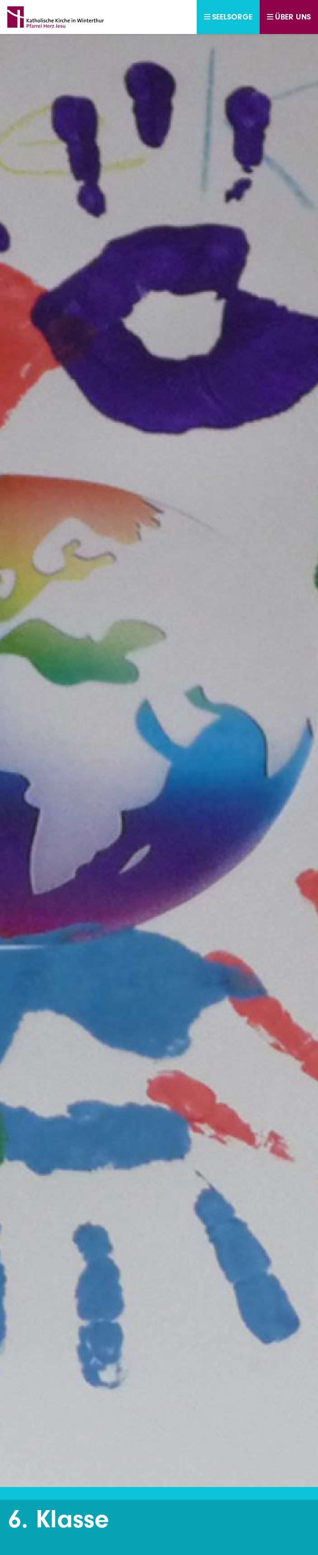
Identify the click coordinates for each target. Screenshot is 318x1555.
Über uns (289, 17)
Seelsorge (228, 17)
